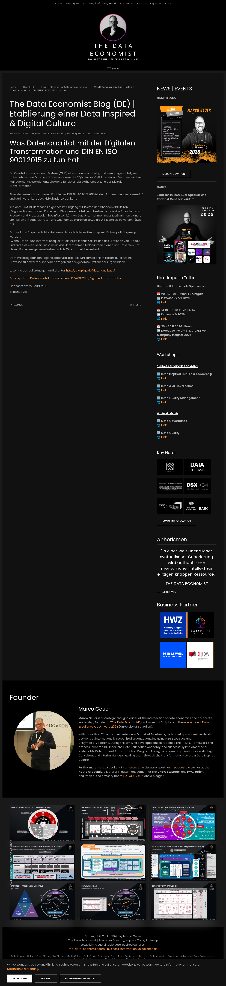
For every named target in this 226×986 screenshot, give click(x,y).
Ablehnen (46, 978)
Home (58, 3)
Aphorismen (126, 3)
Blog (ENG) (109, 3)
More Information (173, 174)
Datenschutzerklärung (22, 969)
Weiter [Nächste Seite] (135, 304)
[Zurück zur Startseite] (113, 37)
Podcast (142, 3)
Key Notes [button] (156, 3)
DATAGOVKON (133, 776)
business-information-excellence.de (132, 949)
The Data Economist (125, 722)
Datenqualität (19, 278)
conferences (132, 767)
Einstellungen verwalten (80, 978)
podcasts (180, 767)
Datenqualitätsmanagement (50, 278)
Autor (168, 3)
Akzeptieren (20, 978)
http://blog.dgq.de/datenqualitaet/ (90, 270)
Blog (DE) (94, 3)
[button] (113, 68)
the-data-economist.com (87, 949)
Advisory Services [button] (76, 3)
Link (164, 302)
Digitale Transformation (106, 278)
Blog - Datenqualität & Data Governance (84, 133)
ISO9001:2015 (79, 278)
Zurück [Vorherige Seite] (17, 304)
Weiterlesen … (170, 592)
